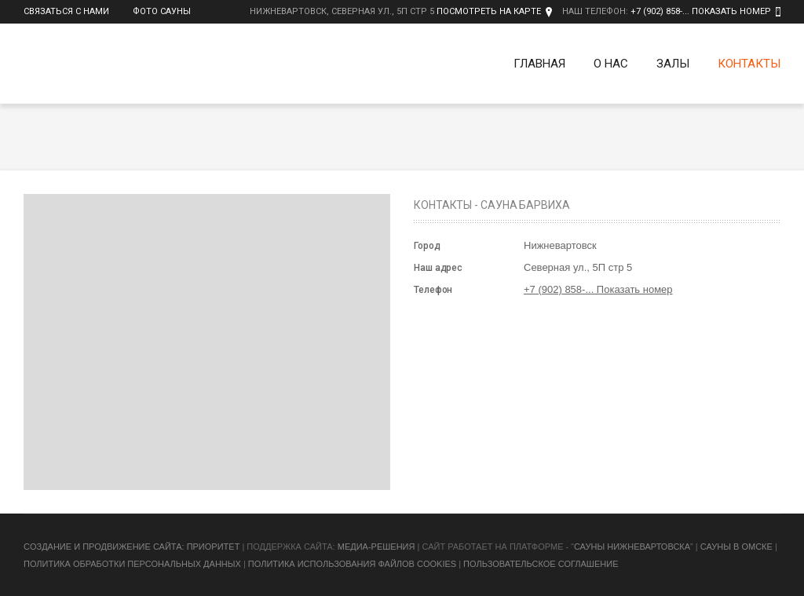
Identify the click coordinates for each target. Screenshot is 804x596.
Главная (539, 64)
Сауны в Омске (736, 546)
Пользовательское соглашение (540, 564)
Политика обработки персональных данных (132, 564)
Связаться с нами (66, 11)
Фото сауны (162, 11)
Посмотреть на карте (489, 11)
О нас (611, 64)
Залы (672, 64)
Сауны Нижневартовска (632, 546)
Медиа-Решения (376, 546)
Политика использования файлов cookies (352, 564)
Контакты (749, 64)
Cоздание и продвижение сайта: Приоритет (131, 546)
